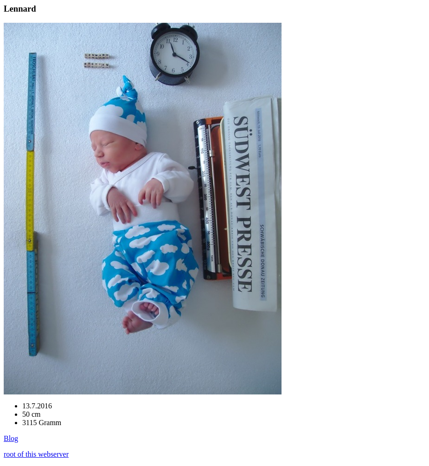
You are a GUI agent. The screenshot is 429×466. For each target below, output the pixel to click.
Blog (11, 438)
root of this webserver (36, 454)
